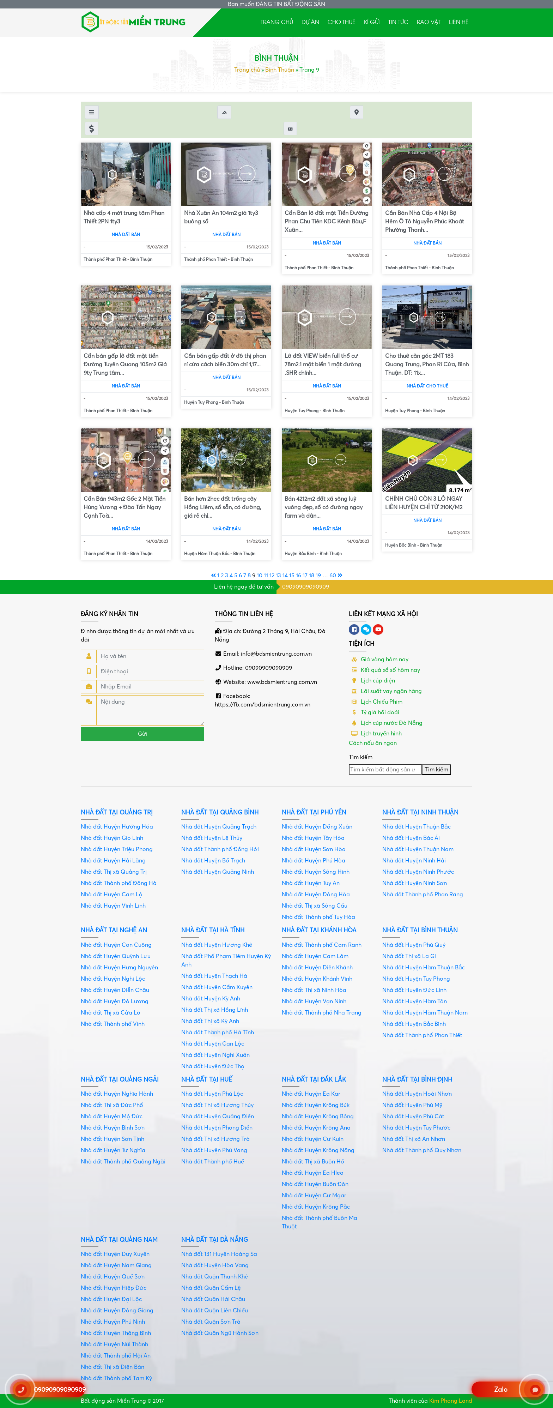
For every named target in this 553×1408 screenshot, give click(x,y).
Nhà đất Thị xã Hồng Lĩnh (214, 1010)
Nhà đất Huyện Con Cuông (116, 945)
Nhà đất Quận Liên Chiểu (214, 1310)
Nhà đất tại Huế (206, 1079)
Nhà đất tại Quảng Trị (117, 812)
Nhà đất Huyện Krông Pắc (316, 1207)
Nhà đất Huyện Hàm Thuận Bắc (423, 967)
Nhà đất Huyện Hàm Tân (414, 1001)
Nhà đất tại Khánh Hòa (319, 930)
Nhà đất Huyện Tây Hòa (313, 838)
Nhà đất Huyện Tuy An (311, 883)
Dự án (310, 21)
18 (311, 575)
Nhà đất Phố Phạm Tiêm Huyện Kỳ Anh (226, 960)
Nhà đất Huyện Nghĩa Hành (117, 1094)
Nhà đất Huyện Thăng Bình (116, 1333)
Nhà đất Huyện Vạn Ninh (314, 1001)
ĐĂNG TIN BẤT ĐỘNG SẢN (290, 4)
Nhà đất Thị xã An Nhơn (413, 1139)
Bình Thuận (279, 70)
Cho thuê (342, 21)
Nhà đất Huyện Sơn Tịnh (112, 1139)
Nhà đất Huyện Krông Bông (318, 1116)
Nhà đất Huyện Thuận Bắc (416, 827)
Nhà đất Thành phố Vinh (113, 1024)
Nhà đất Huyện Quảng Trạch (218, 827)
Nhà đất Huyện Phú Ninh (113, 1322)
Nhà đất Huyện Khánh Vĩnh (317, 979)
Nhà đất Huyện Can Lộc (212, 1044)
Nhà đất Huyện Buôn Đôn (315, 1184)
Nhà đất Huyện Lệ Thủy (211, 838)
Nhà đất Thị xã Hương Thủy (217, 1105)
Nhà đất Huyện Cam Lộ (111, 894)
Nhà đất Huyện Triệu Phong (117, 849)
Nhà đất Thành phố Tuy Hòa (318, 917)
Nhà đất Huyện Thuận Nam (418, 849)
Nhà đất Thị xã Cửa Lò (110, 1013)
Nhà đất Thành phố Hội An (116, 1356)
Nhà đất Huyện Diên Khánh (317, 967)
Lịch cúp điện (372, 681)
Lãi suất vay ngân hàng (385, 691)
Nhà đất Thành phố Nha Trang (321, 1013)
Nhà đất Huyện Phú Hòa (313, 861)
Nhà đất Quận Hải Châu (213, 1299)
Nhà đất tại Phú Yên (314, 812)
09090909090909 (305, 587)
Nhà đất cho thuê (427, 386)
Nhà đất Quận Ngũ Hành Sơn (220, 1333)
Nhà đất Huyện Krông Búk (316, 1105)
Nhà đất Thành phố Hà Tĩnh (217, 1032)
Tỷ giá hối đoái (374, 712)
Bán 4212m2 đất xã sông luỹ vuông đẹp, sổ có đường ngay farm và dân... (324, 507)
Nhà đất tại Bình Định (417, 1079)
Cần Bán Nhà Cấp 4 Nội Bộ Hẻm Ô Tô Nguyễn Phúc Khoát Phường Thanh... (424, 221)
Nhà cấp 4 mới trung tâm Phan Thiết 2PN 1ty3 (124, 217)
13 (278, 575)
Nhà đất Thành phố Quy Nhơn (421, 1150)
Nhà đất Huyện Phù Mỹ (412, 1105)
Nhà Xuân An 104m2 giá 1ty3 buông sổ (221, 217)
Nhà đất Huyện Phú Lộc (212, 1094)
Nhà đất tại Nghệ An (114, 930)
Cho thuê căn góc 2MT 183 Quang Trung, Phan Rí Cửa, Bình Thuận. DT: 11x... (427, 364)
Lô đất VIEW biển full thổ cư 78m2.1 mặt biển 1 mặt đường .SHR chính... (323, 364)
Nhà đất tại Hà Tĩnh (212, 930)
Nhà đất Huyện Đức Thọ (212, 1066)
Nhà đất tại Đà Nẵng (214, 1239)
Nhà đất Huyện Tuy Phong (416, 979)
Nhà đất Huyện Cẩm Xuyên (217, 987)
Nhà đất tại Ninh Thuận (420, 812)
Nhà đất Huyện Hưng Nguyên (119, 967)
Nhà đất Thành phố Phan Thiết (422, 1035)
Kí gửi (372, 21)
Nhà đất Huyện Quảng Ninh (217, 872)
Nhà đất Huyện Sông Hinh (316, 872)
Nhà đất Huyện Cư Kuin (313, 1139)
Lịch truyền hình (375, 733)
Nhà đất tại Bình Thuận (420, 930)
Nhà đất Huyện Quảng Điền (217, 1116)
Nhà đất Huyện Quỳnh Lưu (116, 956)
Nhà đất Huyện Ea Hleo (313, 1173)
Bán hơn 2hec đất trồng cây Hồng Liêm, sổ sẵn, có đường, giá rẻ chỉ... (222, 507)
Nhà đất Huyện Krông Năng (318, 1150)
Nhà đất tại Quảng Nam (119, 1239)
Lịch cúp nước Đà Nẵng (386, 723)
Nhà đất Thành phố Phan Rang (422, 894)
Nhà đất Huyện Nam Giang (116, 1265)
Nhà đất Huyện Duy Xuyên (115, 1254)
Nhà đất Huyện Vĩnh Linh (113, 906)
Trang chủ (277, 21)
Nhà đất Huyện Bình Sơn (113, 1128)
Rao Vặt (428, 21)
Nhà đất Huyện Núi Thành (114, 1344)
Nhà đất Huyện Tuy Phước (416, 1128)
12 (271, 575)
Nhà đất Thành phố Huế (212, 1162)
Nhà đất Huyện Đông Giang (117, 1310)
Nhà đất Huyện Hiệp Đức (113, 1288)
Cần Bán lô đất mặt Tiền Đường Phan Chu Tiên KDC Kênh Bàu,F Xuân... (327, 221)
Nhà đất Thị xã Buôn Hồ (313, 1162)
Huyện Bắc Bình (300, 554)
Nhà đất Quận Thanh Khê (214, 1277)
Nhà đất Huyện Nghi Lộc (113, 979)
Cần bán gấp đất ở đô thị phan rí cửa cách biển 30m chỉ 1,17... (225, 360)
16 (298, 575)
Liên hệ (459, 21)
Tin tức (398, 21)
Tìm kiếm (360, 757)
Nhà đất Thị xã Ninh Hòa (314, 990)
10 (259, 575)
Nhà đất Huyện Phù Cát (413, 1116)
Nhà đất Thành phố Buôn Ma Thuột (319, 1222)
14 (285, 575)
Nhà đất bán (126, 235)
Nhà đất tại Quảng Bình (220, 812)
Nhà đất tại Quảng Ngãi (120, 1079)
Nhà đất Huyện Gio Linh (112, 838)
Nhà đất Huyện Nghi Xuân (215, 1055)
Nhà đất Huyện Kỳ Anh (210, 998)
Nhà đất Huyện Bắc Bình (414, 1024)
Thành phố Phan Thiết (105, 259)
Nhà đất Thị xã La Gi (409, 956)
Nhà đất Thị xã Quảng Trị (114, 872)
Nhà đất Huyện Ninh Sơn (414, 883)
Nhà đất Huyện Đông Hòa (316, 894)
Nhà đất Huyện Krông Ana (316, 1128)
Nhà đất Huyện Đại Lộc (111, 1299)
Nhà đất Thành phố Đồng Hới (220, 849)
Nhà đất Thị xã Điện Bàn (112, 1367)
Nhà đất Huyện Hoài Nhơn (417, 1094)
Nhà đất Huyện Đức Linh (414, 990)
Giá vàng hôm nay (378, 659)
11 (266, 575)
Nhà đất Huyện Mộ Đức (111, 1116)
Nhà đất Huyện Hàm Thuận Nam (425, 1013)
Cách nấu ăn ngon (373, 743)
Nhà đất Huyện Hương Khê (216, 945)
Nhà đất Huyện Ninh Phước (418, 872)
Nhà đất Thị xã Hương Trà (215, 1139)
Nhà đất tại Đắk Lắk (314, 1079)
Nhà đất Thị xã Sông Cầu (314, 906)
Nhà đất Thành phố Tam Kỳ (116, 1378)
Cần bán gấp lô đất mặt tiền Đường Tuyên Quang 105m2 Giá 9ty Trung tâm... (125, 364)
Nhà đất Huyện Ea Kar (311, 1094)
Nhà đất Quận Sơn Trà (211, 1322)
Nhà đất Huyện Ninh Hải (414, 861)
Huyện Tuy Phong (201, 402)
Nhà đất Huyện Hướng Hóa (117, 827)
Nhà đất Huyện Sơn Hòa (314, 849)
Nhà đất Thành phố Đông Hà (119, 883)
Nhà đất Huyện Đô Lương (114, 1001)
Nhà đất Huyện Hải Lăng (113, 861)
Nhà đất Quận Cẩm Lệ (211, 1288)
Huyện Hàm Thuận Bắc (206, 554)
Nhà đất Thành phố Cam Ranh (321, 945)
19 (318, 575)
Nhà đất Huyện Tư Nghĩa (113, 1150)
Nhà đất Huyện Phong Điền (217, 1128)
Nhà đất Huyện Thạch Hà (214, 976)
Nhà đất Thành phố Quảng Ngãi (123, 1162)
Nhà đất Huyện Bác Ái (411, 838)
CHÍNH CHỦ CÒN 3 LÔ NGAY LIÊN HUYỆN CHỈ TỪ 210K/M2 (423, 503)
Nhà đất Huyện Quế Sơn (113, 1277)
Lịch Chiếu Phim (375, 702)
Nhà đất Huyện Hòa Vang (215, 1265)
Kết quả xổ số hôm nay (384, 670)
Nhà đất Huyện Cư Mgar (314, 1195)
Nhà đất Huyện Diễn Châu (115, 990)
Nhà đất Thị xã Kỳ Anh (210, 1021)
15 (291, 575)
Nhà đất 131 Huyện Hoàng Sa (219, 1254)
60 (332, 575)
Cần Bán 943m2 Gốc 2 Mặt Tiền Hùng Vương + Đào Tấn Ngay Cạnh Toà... (124, 507)
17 (305, 575)
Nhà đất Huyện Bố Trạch (213, 861)
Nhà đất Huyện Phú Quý (413, 945)
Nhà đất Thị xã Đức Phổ (112, 1105)
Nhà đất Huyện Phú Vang (214, 1150)
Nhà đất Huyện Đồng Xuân (317, 827)
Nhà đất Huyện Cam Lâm (315, 956)
